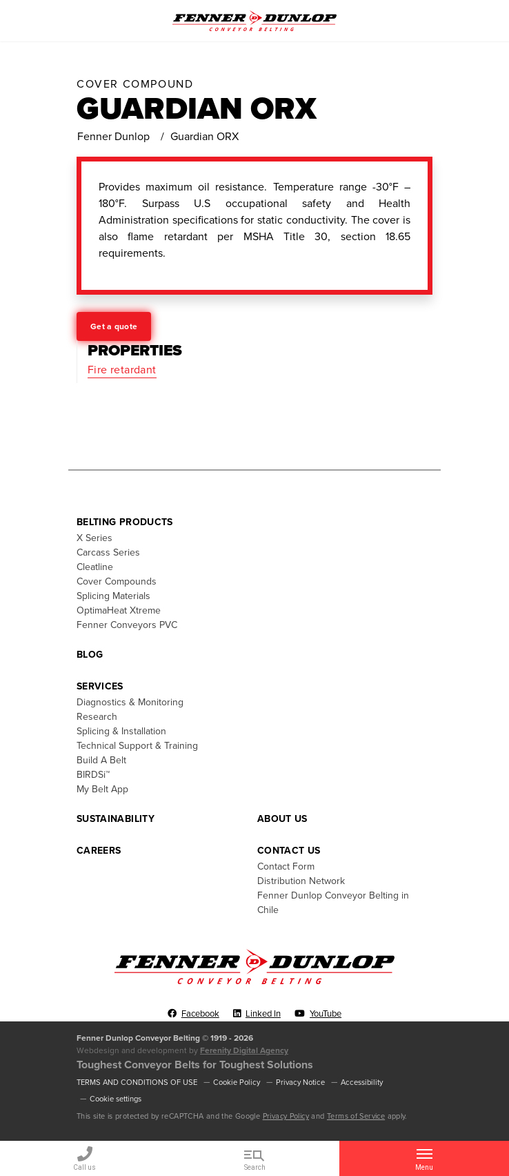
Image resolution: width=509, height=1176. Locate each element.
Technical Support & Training (137, 746)
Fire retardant (122, 370)
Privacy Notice (300, 1082)
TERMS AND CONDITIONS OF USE (137, 1082)
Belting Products (125, 522)
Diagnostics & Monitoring (130, 702)
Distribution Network (301, 881)
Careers (99, 850)
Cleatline (95, 567)
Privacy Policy (286, 1116)
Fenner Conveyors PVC (127, 625)
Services (100, 686)
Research (97, 717)
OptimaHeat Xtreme (119, 610)
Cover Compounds (117, 581)
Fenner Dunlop (113, 137)
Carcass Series (108, 552)
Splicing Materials (113, 596)
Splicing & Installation (121, 731)
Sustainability (115, 819)
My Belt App (102, 789)
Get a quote (113, 326)
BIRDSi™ (93, 775)
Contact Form (286, 866)
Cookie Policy (236, 1082)
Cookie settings (115, 1099)
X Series (94, 538)
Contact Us (289, 850)
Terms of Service (356, 1116)
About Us (282, 819)
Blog (90, 654)
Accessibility (362, 1082)
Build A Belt (101, 760)
